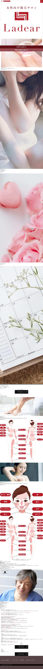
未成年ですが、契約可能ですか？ (6, 627)
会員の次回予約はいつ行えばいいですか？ (7, 641)
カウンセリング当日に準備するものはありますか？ (8, 613)
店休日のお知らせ (21, 47)
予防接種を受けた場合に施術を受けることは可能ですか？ (9, 625)
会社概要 (22, 660)
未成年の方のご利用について (31, 660)
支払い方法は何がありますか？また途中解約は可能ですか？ (9, 619)
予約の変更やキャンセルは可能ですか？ (7, 621)
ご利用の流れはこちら (22, 391)
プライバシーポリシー (15, 660)
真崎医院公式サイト (3, 606)
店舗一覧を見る (23, 646)
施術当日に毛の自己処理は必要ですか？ (7, 617)
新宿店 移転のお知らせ (21, 50)
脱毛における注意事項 (5, 660)
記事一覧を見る (23, 654)
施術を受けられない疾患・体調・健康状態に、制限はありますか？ (10, 631)
